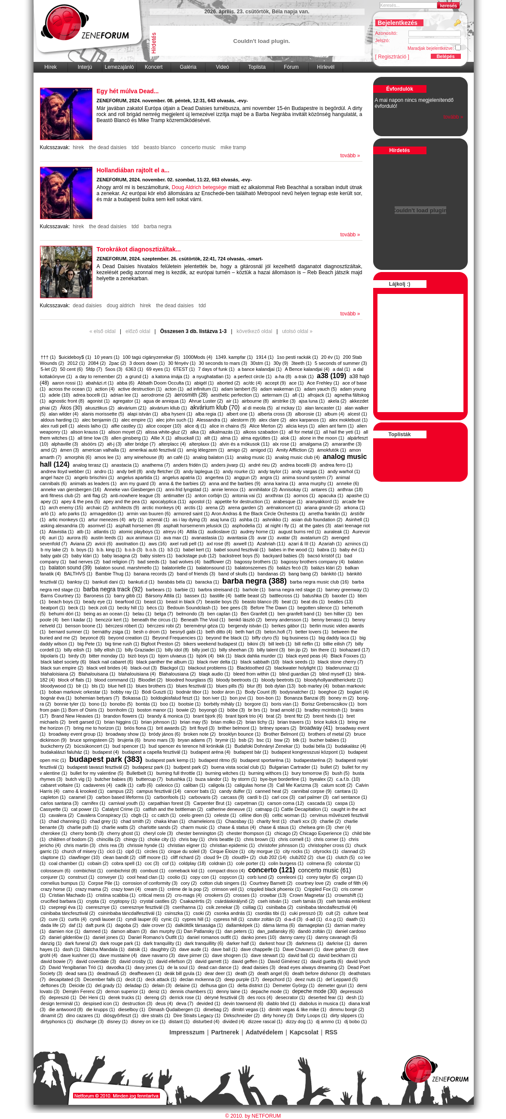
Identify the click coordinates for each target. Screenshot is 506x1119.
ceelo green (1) (195, 815)
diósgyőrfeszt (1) (120, 1015)
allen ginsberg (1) (129, 437)
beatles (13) (340, 601)
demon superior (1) (125, 991)
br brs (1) (257, 709)
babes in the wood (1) (291, 549)
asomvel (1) (100, 525)
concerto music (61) (324, 870)
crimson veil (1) (228, 889)
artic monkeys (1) (67, 519)
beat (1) (290, 601)
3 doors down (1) (147, 363)
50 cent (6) (71, 369)
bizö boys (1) (141, 655)
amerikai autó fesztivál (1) (156, 449)
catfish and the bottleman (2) (173, 809)
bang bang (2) (303, 573)
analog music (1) (254, 457)
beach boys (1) (64, 601)
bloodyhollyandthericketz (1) (333, 679)
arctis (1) (193, 507)
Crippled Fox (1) (321, 889)
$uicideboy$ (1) (75, 357)
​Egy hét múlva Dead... (128, 91)
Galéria (188, 67)
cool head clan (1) (145, 877)
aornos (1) (304, 495)
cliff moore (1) (153, 857)
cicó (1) (114, 851)
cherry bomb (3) (87, 833)
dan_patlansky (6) (275, 931)
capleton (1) (53, 797)
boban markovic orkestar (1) (78, 691)
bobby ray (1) (125, 691)
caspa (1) (345, 803)
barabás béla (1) (174, 581)
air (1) (232, 401)
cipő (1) (133, 851)
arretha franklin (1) (327, 513)
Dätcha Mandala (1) (104, 949)
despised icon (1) (101, 1003)
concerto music (198, 147)
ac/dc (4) (252, 382)
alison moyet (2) (125, 431)
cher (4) (343, 827)
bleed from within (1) (254, 673)
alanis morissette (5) (103, 413)
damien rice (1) (64, 931)
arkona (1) (354, 507)
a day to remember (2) (98, 376)
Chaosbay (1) (239, 821)
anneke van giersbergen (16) (71, 489)
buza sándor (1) (212, 779)
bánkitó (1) (332, 573)
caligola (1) (220, 785)
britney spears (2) (278, 728)
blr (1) (82, 685)
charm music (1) (198, 827)
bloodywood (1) (57, 685)
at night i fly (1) (280, 525)
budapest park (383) (105, 759)
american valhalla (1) (104, 449)
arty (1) (136, 519)
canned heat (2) (271, 791)
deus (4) (164, 1003)
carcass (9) (232, 797)
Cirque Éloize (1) (227, 851)
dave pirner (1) (193, 955)
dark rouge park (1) (120, 943)
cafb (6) (145, 785)
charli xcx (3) (303, 821)
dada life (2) (53, 925)
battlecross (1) (285, 595)
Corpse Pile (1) (104, 883)
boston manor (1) (155, 709)
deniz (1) (157, 991)
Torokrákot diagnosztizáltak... (139, 249)
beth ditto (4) (218, 631)
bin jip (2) (297, 649)
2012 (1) (76, 363)
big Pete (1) (89, 643)
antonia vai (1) (247, 495)
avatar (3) (287, 537)
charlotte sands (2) (158, 827)
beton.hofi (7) (278, 631)
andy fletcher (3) (163, 471)
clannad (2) (353, 851)
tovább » (350, 156)
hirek (78, 147)
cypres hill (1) (196, 919)
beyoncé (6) (92, 637)
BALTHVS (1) (78, 573)
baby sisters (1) (156, 555)
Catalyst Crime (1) (121, 809)
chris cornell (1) (294, 839)
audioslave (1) (222, 531)
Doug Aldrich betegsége (199, 187)
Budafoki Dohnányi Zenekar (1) (267, 746)
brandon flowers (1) (123, 715)
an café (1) (178, 457)
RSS (331, 1032)
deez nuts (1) (308, 979)
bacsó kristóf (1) (324, 555)
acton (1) (174, 388)
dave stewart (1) (268, 955)
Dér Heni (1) (92, 997)
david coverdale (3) (96, 961)
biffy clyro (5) (265, 637)
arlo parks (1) (73, 513)
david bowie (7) (57, 961)
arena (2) (215, 507)
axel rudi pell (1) (186, 543)
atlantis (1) (105, 531)
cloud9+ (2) (244, 857)
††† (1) (48, 357)
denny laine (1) (232, 991)
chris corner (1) (330, 839)
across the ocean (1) (70, 388)
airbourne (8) (255, 401)
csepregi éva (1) (66, 907)
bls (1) (98, 685)
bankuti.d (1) (141, 581)
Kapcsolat (304, 1032)
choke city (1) (161, 839)
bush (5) (340, 773)
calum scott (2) (337, 785)
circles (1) (154, 851)
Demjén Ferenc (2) (82, 991)
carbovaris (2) (203, 797)
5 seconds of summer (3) (341, 363)
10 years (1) (107, 357)
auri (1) (56, 537)
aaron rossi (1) (67, 382)
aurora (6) (77, 537)
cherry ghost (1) (123, 833)
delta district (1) (253, 985)
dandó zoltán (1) (315, 931)
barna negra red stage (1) (295, 589)
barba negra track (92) (113, 589)
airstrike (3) (284, 401)
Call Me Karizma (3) (297, 785)
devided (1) (208, 1003)
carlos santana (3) (60, 803)
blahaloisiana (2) (58, 673)
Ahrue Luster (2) (206, 401)
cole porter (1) (250, 863)
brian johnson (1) (159, 722)
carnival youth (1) (126, 803)
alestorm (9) (243, 419)
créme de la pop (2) (188, 889)
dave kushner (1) (78, 955)
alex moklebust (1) (348, 419)
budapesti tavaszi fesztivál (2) (98, 767)
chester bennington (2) (199, 833)
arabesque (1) (288, 501)
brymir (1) (225, 740)
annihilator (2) (262, 489)
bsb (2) (246, 740)
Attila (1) (195, 531)
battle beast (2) (250, 595)
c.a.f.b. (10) (348, 779)
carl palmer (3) (313, 797)
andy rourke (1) (239, 471)
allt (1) (211, 437)
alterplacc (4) (172, 443)
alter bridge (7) (140, 443)
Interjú (85, 67)
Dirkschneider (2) (242, 1015)
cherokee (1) (54, 833)
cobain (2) (97, 863)
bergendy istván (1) (248, 625)
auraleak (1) (337, 531)
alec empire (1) (137, 419)
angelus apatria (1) (182, 477)
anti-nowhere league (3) (135, 495)
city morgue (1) (263, 851)
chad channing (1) (67, 821)
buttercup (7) (149, 779)
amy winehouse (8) (144, 457)
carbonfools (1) (169, 797)
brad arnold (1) (285, 709)
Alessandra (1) (211, 419)
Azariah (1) (330, 543)
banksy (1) (78, 581)
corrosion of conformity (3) (150, 883)
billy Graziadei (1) (143, 649)
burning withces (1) (268, 773)
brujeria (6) (129, 740)
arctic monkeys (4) (161, 507)
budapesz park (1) (151, 767)
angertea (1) (218, 477)
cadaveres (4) (97, 785)
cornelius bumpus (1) (63, 883)
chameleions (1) (205, 821)
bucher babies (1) (328, 740)
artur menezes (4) (107, 519)
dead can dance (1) (218, 967)
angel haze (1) (56, 477)
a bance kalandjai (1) (260, 369)
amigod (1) (261, 449)
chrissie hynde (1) (145, 845)
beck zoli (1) (101, 607)
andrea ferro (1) (335, 465)
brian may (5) (194, 722)
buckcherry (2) (56, 746)
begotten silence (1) (318, 607)
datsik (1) (137, 949)
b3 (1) (174, 549)
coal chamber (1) (66, 863)
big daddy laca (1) (337, 637)
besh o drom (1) (150, 631)
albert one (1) (241, 413)
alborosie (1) (308, 413)
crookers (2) (217, 895)
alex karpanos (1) (307, 419)
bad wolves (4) (185, 561)
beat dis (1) (313, 601)
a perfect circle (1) (253, 376)
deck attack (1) (160, 979)
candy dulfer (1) (235, 791)
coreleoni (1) (290, 877)
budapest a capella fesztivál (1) (154, 752)
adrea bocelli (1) (90, 394)
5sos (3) (114, 369)
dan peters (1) (239, 931)
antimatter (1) (177, 495)
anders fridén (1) (190, 465)
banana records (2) (154, 573)
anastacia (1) (125, 465)
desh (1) (354, 997)
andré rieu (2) (262, 465)
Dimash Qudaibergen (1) (174, 1009)
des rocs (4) (260, 997)
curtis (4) (77, 919)
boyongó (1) (211, 709)
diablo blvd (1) (281, 1003)
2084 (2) (97, 363)
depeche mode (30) (314, 991)
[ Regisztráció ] (392, 57)
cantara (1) (346, 791)
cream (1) (154, 889)
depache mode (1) (270, 991)
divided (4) (234, 1021)
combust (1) (152, 870)
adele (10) (59, 394)
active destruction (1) (140, 388)
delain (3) (162, 985)
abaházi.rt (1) (99, 382)
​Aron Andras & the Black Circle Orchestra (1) (258, 513)
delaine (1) (186, 985)
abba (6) (126, 382)
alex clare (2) (272, 419)
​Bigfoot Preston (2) (161, 643)
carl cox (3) (283, 797)
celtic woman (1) (289, 815)
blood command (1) (115, 679)
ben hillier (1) (338, 613)
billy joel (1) (204, 649)
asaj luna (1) (223, 519)
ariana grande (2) (322, 507)
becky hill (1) (130, 607)
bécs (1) (155, 607)
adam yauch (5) (320, 388)
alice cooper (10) (163, 425)
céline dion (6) (254, 815)
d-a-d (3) (293, 919)
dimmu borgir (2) (346, 1009)
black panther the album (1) (165, 661)
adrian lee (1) (124, 394)
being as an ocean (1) (106, 613)
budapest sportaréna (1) (265, 760)
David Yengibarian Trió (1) (76, 967)
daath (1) (355, 919)
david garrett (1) (212, 961)
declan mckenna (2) (200, 979)
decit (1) (133, 979)
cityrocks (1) (325, 851)
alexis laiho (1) (92, 425)
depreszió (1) (62, 997)
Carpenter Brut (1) (212, 803)
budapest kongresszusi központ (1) (308, 752)
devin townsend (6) (244, 1003)
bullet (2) (330, 767)
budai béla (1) (317, 746)
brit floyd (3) (202, 728)
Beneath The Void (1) (203, 619)
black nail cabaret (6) (111, 661)
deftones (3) (53, 985)
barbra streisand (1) (218, 589)
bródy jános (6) (164, 734)
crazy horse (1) (56, 889)
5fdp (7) (94, 369)
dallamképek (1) (243, 925)
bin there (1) (323, 649)
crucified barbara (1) (62, 901)
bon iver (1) (214, 697)
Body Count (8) (260, 691)
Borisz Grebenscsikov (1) (328, 703)
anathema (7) (156, 465)
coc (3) (152, 863)
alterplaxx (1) (203, 443)
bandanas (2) (271, 573)
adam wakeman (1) (281, 388)
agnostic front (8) (66, 401)
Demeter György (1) (294, 985)
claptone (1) (53, 857)
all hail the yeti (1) (341, 431)
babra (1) (327, 549)
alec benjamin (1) (100, 419)
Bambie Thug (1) (113, 573)
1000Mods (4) (197, 357)
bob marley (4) (313, 685)
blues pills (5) (230, 685)
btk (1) (299, 740)
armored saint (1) (192, 513)
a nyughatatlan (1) (212, 376)
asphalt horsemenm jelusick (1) (196, 525)
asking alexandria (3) (63, 525)
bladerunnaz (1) (342, 667)
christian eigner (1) (187, 845)
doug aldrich (120, 306)
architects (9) (125, 507)
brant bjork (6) (207, 715)
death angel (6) (273, 973)
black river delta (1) (217, 661)
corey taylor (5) (322, 877)
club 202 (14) (272, 857)
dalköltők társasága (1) (199, 925)
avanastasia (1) (207, 537)
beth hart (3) (248, 631)
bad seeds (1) (152, 561)
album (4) (334, 413)
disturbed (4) (206, 1021)
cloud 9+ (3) (216, 857)
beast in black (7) (184, 601)
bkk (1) (224, 655)
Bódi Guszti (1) (157, 691)
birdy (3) (77, 655)
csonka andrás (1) (233, 913)
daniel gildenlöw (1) (69, 937)
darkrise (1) (338, 943)
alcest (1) (357, 413)
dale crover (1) (156, 925)
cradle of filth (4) (351, 883)
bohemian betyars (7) (96, 697)
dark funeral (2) (81, 943)
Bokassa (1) (135, 697)
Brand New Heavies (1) (75, 715)
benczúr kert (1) (112, 619)
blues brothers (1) (154, 685)
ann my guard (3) (138, 483)
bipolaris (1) (53, 655)
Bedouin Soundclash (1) (192, 607)
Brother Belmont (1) (284, 734)
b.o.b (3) (133, 549)
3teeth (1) (301, 363)
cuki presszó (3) (306, 913)
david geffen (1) (248, 961)
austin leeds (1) (107, 537)
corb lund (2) (260, 877)
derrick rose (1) (185, 997)
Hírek (50, 67)
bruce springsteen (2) (92, 740)
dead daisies (87, 306)
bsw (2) (282, 740)
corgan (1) (351, 877)
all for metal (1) (304, 431)
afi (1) (298, 394)
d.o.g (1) (334, 919)
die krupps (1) (100, 1009)
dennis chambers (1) (191, 991)
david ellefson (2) (174, 961)
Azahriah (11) (271, 543)
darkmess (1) (309, 943)
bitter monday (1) (107, 655)
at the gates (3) (315, 525)
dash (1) (71, 949)
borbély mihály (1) (222, 703)
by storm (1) (244, 779)
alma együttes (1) (259, 437)
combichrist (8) (121, 870)
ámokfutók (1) (331, 449)
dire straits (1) (155, 1015)
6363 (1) (134, 369)
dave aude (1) (194, 949)
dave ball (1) (225, 949)
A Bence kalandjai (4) (307, 369)
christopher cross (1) (329, 845)
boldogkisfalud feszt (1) (175, 697)
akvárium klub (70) (214, 407)
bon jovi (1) (241, 697)
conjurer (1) (53, 877)
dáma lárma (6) (279, 925)
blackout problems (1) (211, 667)
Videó (222, 67)
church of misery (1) (83, 851)
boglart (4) (357, 691)
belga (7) (163, 613)
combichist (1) (88, 870)
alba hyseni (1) (176, 413)
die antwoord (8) (66, 1009)
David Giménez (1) (287, 961)
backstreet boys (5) (239, 555)
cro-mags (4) (188, 895)
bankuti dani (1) (108, 581)
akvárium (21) (132, 407)
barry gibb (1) (128, 595)
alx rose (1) (284, 443)
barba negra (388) (254, 581)
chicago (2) (285, 833)
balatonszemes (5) (254, 567)
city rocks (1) (296, 851)
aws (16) (157, 543)
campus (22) (120, 791)
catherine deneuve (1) (229, 809)
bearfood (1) (128, 601)
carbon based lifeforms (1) (123, 797)
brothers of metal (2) (329, 734)
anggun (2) (245, 477)
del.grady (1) (108, 985)
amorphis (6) (78, 457)
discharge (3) (90, 1021)
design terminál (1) (60, 1003)
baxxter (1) (343, 595)
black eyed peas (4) (307, 655)
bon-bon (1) (268, 697)
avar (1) (266, 537)
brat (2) (273, 715)
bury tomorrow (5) (310, 773)
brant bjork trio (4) (244, 715)
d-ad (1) (314, 919)
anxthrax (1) (278, 495)
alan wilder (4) (63, 413)
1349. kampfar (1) (234, 357)
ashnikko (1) (275, 519)
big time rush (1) (122, 643)
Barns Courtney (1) (61, 595)
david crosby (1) (136, 961)
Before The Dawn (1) (272, 607)
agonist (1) (98, 401)
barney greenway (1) (347, 589)
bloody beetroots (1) (237, 679)
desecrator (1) (290, 997)
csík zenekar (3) (222, 907)
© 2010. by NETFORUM (253, 1116)
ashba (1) (249, 519)
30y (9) (280, 363)
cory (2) (188, 883)
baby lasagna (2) (119, 555)
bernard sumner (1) (69, 631)
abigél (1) (204, 382)
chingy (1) (134, 839)
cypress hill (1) (229, 919)
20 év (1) (330, 357)
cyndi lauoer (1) (106, 919)
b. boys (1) (82, 549)
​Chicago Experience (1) (324, 833)
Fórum (291, 67)
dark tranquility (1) (162, 943)
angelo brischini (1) (94, 477)
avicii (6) (104, 543)
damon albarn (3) (129, 931)
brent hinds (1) (328, 715)
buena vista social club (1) (238, 767)
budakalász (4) (350, 746)
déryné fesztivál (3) (224, 997)
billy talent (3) (271, 649)
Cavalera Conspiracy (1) (102, 815)
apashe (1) (358, 495)
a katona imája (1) (170, 376)
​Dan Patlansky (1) (202, 931)
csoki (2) (202, 913)
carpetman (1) (249, 803)
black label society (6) (63, 661)
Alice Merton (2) (266, 425)
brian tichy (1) (259, 722)
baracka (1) (207, 581)
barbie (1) (185, 589)
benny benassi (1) (330, 619)
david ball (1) (301, 955)
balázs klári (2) (326, 567)
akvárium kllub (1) (168, 407)
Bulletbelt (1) (139, 773)
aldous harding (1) (60, 419)
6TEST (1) (184, 369)
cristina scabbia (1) (115, 895)
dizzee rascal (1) (265, 1021)
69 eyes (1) (158, 369)
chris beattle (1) (224, 839)
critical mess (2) (155, 895)
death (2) (244, 973)
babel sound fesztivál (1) (239, 549)
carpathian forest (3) (169, 803)
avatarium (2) (314, 537)
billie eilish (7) (337, 643)
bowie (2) (186, 709)
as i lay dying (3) (189, 519)
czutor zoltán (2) (264, 919)
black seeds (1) (298, 661)
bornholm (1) (120, 709)
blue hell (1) (120, 685)
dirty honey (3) (278, 1015)
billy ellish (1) (108, 649)
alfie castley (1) (127, 425)
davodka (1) (118, 967)
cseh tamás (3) (307, 901)
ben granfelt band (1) (299, 613)
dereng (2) (155, 997)
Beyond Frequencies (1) (177, 637)
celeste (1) (225, 815)
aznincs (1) (356, 543)
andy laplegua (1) (201, 471)
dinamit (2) (52, 1015)
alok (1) (289, 437)
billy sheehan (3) (236, 649)
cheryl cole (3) (158, 833)
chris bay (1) (192, 839)
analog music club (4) (297, 457)
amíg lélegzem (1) (205, 449)
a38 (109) (332, 375)
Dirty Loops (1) (311, 1015)
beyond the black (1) (227, 637)
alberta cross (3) (274, 413)
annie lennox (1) (228, 489)
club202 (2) (301, 857)
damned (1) (95, 931)
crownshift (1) (349, 895)
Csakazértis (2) (196, 901)
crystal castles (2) (158, 901)
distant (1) (179, 1021)
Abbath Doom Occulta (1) (164, 382)
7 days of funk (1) (216, 369)
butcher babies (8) (114, 779)
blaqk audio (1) (214, 673)
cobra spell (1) (126, 863)
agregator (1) (127, 401)
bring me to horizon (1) (97, 728)
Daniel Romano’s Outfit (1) (156, 937)
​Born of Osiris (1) (86, 709)
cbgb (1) (139, 815)
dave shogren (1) (230, 955)
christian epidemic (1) (232, 845)
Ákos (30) (71, 408)
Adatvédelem (264, 1032)
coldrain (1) (221, 863)
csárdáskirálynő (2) (235, 901)
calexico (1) (168, 785)
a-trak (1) (304, 376)
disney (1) (117, 1021)
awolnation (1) (130, 543)
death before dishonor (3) (319, 973)
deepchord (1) (277, 979)
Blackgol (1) (172, 667)
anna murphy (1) (315, 483)
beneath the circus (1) (155, 619)
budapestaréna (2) (313, 760)
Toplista (257, 67)
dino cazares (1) (83, 1015)
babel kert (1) (197, 549)
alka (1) (198, 431)
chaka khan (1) (169, 821)
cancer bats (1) (200, 791)
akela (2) (337, 401)
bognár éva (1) (56, 697)
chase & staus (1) (277, 827)
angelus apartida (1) (138, 477)
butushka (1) (179, 779)
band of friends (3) (196, 573)
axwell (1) (243, 543)
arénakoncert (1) (284, 507)
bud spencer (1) (128, 746)
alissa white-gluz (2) (166, 431)
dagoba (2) (126, 925)
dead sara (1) (79, 973)
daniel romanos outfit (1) (212, 937)
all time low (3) (93, 437)
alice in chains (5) (227, 425)
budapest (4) (105, 752)
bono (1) (98, 703)
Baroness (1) (97, 595)
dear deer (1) (218, 973)
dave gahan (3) (339, 949)
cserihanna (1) (187, 907)
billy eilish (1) (78, 649)
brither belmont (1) (237, 728)
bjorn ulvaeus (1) (175, 655)
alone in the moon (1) (322, 437)
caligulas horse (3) (254, 785)
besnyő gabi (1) (186, 631)
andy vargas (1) (307, 471)
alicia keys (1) (300, 425)
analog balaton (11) (213, 457)
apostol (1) (200, 501)
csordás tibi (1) (270, 913)
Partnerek (225, 1032)
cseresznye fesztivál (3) (144, 907)
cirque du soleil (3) (187, 851)
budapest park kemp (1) (170, 760)
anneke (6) (347, 483)
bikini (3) (256, 643)
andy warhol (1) (344, 471)
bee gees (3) (234, 607)
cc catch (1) (163, 815)
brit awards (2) (171, 728)
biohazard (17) (355, 649)
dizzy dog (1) (299, 1021)
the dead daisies (108, 147)
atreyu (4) (173, 531)
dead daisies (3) (258, 967)
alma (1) (229, 437)
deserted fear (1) (325, 997)
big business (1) (299, 637)
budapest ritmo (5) (218, 760)
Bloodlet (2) (150, 679)
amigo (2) (237, 449)
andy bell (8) (130, 471)
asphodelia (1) (247, 525)
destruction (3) (137, 1003)
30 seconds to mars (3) (223, 363)
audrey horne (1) (257, 531)
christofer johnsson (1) (281, 845)
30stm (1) (260, 363)
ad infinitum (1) (202, 388)
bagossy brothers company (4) (313, 561)
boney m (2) (341, 697)
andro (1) (103, 471)
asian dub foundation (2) (317, 519)
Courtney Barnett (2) (271, 883)
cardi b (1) (258, 797)
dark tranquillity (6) (203, 943)
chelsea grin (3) (315, 827)
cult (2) (333, 913)
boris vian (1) (285, 703)
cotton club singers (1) (223, 883)
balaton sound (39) (70, 568)
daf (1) (76, 925)
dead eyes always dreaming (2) (311, 967)
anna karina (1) (279, 483)
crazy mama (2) (91, 889)
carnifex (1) (93, 803)
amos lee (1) (108, 457)
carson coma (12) (285, 803)
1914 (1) (264, 357)
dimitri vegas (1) (248, 1009)
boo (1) (167, 703)
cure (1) (57, 919)
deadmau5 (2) (111, 973)
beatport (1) (53, 607)
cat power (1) (84, 809)
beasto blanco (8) (260, 601)
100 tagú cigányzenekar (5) (151, 357)
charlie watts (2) (118, 827)
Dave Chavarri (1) (301, 949)
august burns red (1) (299, 531)
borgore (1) (256, 703)
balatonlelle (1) (177, 567)
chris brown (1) (259, 839)
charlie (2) (330, 821)
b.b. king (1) (109, 549)
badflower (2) (217, 561)
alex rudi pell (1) (57, 425)
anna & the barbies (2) (182, 483)
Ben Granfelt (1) (257, 613)
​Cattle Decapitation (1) (304, 809)
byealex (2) (321, 779)
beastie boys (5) (222, 601)
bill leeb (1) (279, 643)
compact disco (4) (226, 870)
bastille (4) (221, 595)
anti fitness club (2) (60, 495)
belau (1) (141, 613)
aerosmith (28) (191, 395)
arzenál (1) (158, 519)
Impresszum (187, 1032)
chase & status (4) (237, 827)
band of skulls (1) (236, 573)
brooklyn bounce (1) (240, 734)
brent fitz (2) (297, 715)
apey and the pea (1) (125, 501)
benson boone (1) (83, 625)
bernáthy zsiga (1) (111, 631)
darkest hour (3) (276, 943)
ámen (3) (69, 449)
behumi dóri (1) (64, 613)
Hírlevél (325, 67)
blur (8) (254, 685)
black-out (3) (144, 667)
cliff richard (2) (185, 857)
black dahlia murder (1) (259, 655)
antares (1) (322, 489)
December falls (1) (102, 979)
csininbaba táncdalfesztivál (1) (129, 913)
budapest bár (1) (250, 752)
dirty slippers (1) (347, 1015)
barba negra (157, 226)
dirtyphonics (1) (57, 1021)
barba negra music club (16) (319, 581)
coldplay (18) (192, 863)
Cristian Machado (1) (70, 895)
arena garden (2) (245, 507)
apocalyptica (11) (168, 501)
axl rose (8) (218, 543)
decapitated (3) (64, 979)
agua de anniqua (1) (164, 401)
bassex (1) (195, 595)
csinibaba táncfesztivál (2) (68, 913)
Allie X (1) (161, 437)
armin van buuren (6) (148, 513)
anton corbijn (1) (212, 495)
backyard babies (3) (283, 555)
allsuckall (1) (188, 437)
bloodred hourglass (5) (189, 679)
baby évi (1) (352, 549)
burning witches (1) (225, 773)
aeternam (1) (275, 394)
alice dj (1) (195, 425)
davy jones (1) (149, 967)
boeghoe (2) (331, 691)
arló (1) (48, 513)
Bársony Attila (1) (163, 595)
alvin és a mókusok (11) (245, 443)
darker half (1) (241, 943)
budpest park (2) (191, 767)
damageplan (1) (314, 925)
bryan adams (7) (195, 740)
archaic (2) (97, 507)
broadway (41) (316, 728)
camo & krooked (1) (83, 791)
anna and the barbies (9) (235, 483)
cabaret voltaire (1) (60, 785)
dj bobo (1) (355, 1021)
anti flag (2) (95, 495)
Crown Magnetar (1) (310, 895)
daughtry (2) (163, 949)
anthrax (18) (350, 489)
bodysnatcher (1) (298, 691)
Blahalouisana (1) (97, 673)
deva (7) (184, 1003)
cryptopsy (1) (123, 901)
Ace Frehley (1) (323, 382)
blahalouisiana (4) (137, 673)
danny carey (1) (295, 937)
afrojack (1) (319, 394)
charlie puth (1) (82, 827)
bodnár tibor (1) (192, 691)
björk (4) (205, 655)
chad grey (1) (104, 821)
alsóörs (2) (92, 443)
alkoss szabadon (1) (264, 431)
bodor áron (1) (227, 691)
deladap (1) (137, 985)
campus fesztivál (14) (159, 791)
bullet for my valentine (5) (96, 773)
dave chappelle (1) (260, 949)
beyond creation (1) (128, 637)
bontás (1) (146, 703)
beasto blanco (159, 147)
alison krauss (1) (88, 431)
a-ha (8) (283, 376)
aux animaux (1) (143, 537)
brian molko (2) (226, 722)
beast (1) (153, 601)
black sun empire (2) (62, 667)
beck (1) (77, 607)
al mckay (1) (289, 407)
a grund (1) (136, 376)
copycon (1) (231, 877)
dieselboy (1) (131, 1009)
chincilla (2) (109, 839)
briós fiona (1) (138, 728)
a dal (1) (341, 369)
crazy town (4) (126, 889)
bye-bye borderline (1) (283, 779)
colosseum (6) (56, 870)
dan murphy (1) (166, 931)
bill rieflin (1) (307, 643)
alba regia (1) (210, 413)
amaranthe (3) (347, 443)
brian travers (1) (294, 722)
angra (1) (269, 477)
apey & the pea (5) (80, 501)
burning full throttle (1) (179, 773)
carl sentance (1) (349, 797)
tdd (135, 147)
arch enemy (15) (66, 507)
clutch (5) (345, 857)
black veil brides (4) (107, 667)
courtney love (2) (313, 883)
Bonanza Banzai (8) (304, 697)
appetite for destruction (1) (242, 501)
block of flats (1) (75, 679)
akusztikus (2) (99, 407)
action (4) (105, 388)
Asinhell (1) (357, 519)
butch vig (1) (78, 779)
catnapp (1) (267, 809)
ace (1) (296, 382)
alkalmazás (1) (224, 431)
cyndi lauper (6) (142, 919)
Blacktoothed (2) (254, 667)
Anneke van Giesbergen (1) (133, 489)
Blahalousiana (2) (177, 673)
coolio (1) (177, 877)
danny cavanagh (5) (336, 937)
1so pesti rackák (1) (297, 357)
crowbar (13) (273, 895)
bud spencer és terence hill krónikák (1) (190, 746)
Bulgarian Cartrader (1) (293, 767)
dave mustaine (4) (118, 955)
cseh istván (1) (273, 901)
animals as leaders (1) (93, 483)
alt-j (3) (114, 443)
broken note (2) (200, 734)
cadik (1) (124, 785)
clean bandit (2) (119, 857)
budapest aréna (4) (210, 752)
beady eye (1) (97, 601)
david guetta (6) (326, 961)
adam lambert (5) (239, 388)
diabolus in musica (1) (322, 1003)
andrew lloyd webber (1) (66, 471)
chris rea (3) (111, 845)
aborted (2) (228, 382)
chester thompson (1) (249, 833)
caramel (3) (81, 797)
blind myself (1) (335, 673)
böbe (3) (236, 709)
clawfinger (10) (84, 857)
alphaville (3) (64, 443)
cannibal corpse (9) (311, 791)
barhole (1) (253, 589)
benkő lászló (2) (245, 619)
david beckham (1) (337, 955)
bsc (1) (264, 740)
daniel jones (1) (108, 937)
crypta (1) (96, 901)
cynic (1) (170, 919)
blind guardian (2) (297, 673)
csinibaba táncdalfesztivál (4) (326, 907)
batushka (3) (316, 595)
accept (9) (275, 382)
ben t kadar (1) (76, 619)
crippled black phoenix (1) (274, 889)
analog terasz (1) (90, 465)
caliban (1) (194, 785)
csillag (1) (253, 907)
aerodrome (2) (156, 394)
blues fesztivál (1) (194, 685)
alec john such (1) (174, 419)
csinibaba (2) (279, 907)
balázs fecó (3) (292, 567)
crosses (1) (244, 895)
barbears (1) (159, 589)
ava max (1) (175, 537)
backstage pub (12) (196, 555)
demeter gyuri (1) (336, 985)
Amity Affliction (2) (295, 449)
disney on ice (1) (148, 1021)
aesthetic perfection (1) (235, 394)
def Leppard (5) (341, 979)
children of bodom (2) (71, 839)
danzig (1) (51, 943)
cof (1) (168, 863)
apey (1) (49, 501)
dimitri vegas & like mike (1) (297, 1009)
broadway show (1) (126, 734)
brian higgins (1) (121, 722)
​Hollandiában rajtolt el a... (133, 170)
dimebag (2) (216, 1009)
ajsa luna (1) (312, 401)
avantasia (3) (241, 537)
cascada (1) (319, 803)
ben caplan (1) (222, 613)
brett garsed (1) (85, 722)
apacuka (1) (330, 495)
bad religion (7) (118, 561)
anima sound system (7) (307, 477)
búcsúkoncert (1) (91, 746)
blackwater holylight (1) (298, 667)
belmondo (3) (190, 613)
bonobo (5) (121, 703)
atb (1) (84, 531)
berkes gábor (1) (289, 625)
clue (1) (324, 857)
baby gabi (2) (54, 555)
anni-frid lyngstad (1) (186, 489)
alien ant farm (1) (336, 425)
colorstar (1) (347, 863)
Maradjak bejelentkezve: (437, 48)
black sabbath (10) (259, 661)
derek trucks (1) (124, 997)
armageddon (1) (106, 513)
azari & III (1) (302, 543)
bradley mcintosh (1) (326, 709)
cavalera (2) (61, 815)
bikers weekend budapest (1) (214, 643)
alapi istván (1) (142, 413)
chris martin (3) (79, 845)
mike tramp (233, 147)
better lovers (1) (311, 631)
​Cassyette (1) (54, 809)
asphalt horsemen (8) (138, 525)
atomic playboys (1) (139, 531)
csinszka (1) (177, 913)
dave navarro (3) (157, 955)
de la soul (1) (181, 967)
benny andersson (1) (286, 619)
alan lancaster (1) (323, 407)
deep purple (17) (241, 979)
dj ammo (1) (328, 1021)
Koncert (154, 67)
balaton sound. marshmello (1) (127, 567)
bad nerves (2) (84, 561)
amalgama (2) (314, 443)
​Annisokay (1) (293, 489)
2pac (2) (117, 363)
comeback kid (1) (187, 870)
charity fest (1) (272, 821)
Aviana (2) (81, 543)
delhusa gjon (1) (217, 985)
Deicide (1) (80, 985)
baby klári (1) (85, 555)
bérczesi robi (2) (164, 625)
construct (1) (81, 877)
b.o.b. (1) (154, 549)
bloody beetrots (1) (281, 679)
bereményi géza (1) (204, 625)
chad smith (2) (136, 821)
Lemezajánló (119, 67)
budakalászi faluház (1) (65, 752)
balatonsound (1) (214, 567)
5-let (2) (49, 369)
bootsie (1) (189, 703)
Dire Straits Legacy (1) (196, 1015)
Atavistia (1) (61, 531)
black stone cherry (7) (340, 661)
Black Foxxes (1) (348, 655)
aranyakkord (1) (322, 501)
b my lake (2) (54, 549)
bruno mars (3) (159, 740)
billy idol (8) (177, 649)
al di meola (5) (258, 407)
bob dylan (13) (280, 685)
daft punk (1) (99, 925)
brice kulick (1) (329, 722)
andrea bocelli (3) (298, 465)
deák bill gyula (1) (182, 973)
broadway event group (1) (75, 734)
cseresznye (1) (101, 907)
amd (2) (49, 449)
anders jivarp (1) (228, 465)
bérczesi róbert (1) (124, 625)
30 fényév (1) (182, 363)
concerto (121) (271, 870)
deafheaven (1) (145, 973)
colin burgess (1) (286, 863)
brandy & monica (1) (168, 715)
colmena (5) (319, 863)
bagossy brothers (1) (256, 561)
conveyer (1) (111, 877)
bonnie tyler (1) (70, 703)
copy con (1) (203, 877)
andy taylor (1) (273, 471)
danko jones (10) (258, 937)
